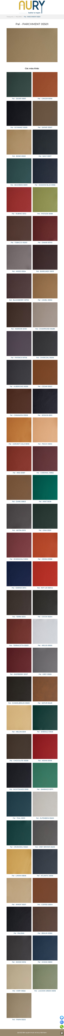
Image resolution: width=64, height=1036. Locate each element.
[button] (62, 7)
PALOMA (19, 17)
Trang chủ (10, 17)
